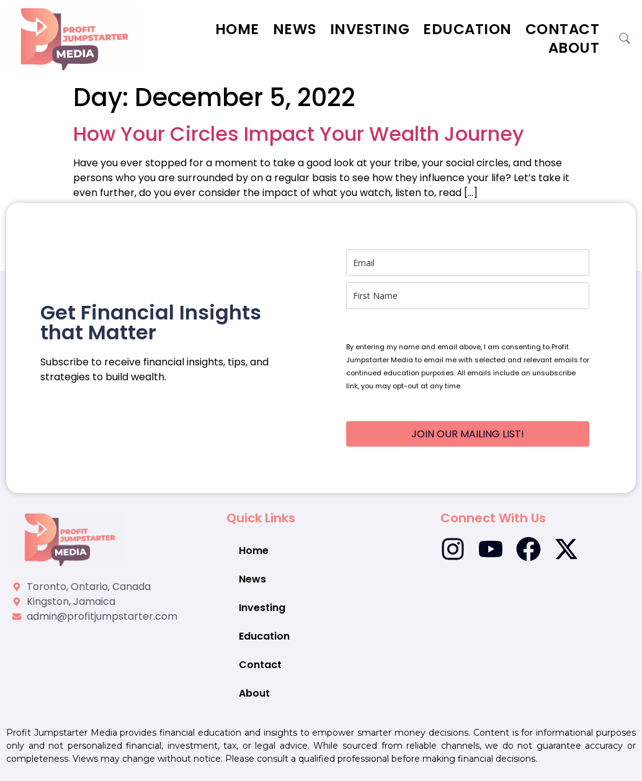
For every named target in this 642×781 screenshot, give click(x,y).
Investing (370, 29)
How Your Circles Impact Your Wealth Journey (301, 134)
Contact (562, 29)
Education (467, 29)
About (574, 47)
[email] (468, 262)
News (294, 29)
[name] (468, 295)
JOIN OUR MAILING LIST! (467, 434)
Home (237, 29)
